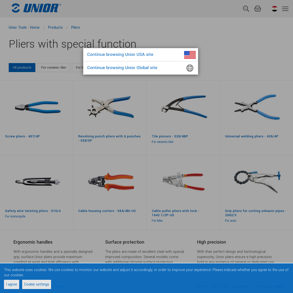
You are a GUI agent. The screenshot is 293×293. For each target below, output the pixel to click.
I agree (11, 284)
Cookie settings (36, 284)
